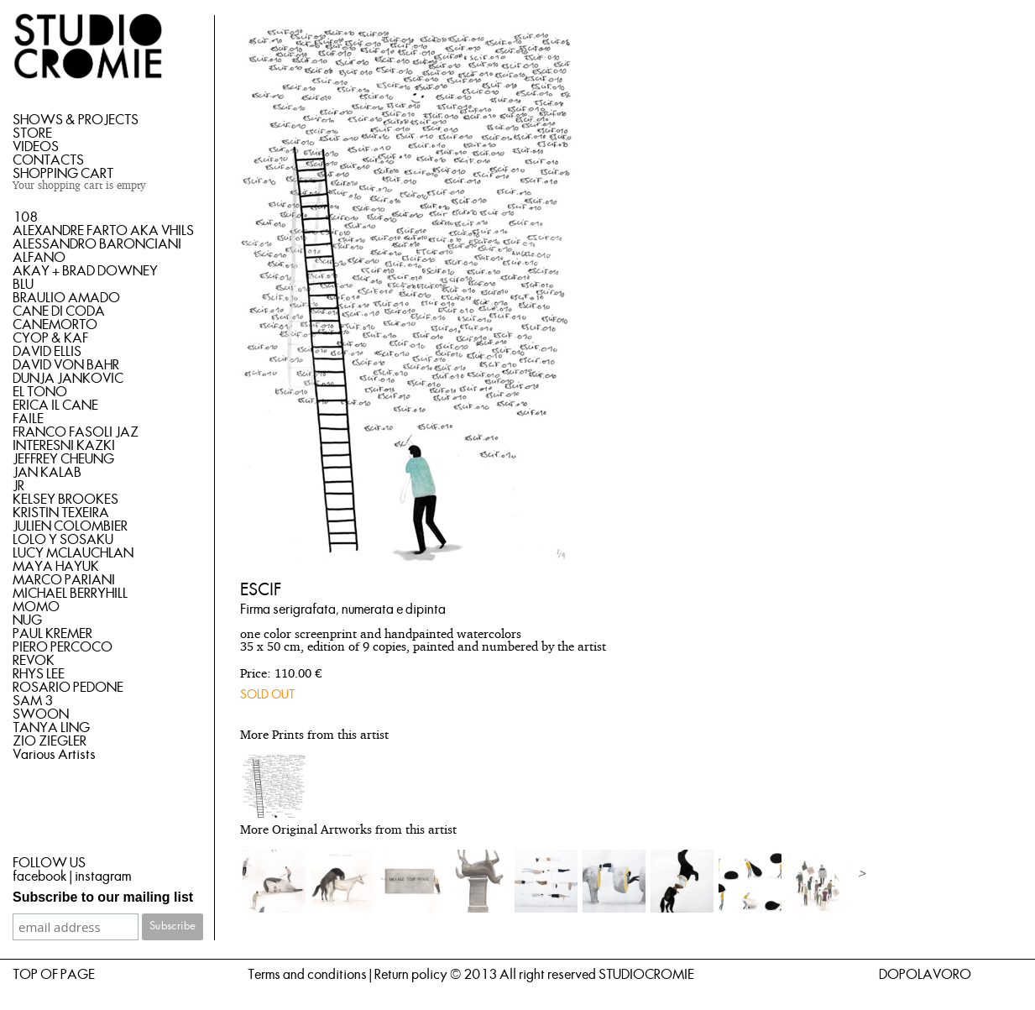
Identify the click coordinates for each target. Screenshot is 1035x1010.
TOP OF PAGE (54, 974)
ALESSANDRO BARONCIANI (97, 244)
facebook (40, 876)
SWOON (41, 714)
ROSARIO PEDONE (68, 687)
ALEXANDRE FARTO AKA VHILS (103, 231)
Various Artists (54, 754)
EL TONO (40, 392)
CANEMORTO (55, 325)
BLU (23, 284)
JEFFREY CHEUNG (63, 459)
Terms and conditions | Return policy (347, 974)
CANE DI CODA (59, 311)
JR (18, 486)
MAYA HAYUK (56, 566)
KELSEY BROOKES (65, 499)
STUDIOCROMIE (646, 974)
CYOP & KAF (50, 338)
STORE (32, 133)
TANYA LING (51, 728)
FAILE (28, 419)
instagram (103, 876)
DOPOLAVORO (925, 974)
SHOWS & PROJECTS (76, 120)
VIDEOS (36, 147)
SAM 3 (33, 701)
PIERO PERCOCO (62, 647)
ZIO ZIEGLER (49, 741)
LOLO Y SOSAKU (63, 540)
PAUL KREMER (52, 634)
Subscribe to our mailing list (103, 897)
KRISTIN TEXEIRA (61, 513)
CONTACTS (48, 160)
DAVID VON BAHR (66, 365)
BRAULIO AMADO (66, 298)
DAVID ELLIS (47, 351)
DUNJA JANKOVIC (68, 378)
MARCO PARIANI (64, 580)
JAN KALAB (47, 472)
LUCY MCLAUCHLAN (73, 553)
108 (25, 217)
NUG (27, 620)
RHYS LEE (39, 674)
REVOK (34, 660)
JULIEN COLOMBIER (70, 526)
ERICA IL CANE (55, 405)
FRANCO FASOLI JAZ (76, 432)
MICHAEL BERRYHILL (70, 593)
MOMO (36, 607)
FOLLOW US (49, 863)
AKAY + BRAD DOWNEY (85, 271)
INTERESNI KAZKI (64, 446)
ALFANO (39, 257)
